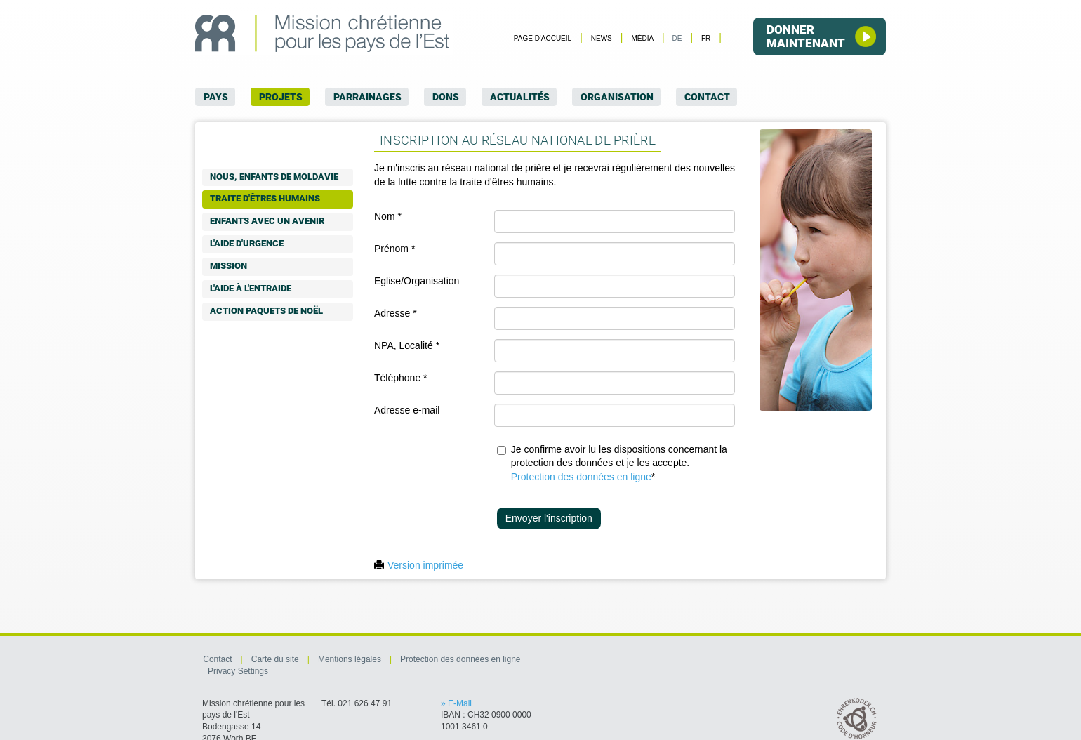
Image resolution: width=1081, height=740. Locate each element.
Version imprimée (418, 565)
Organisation (617, 97)
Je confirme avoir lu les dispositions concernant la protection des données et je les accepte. (619, 463)
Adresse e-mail (406, 410)
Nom (388, 216)
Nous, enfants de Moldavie (274, 176)
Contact (707, 97)
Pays (216, 97)
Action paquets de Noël (266, 310)
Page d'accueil (542, 38)
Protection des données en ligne (581, 476)
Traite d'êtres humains (265, 198)
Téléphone (400, 377)
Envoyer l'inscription (548, 518)
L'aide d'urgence (247, 243)
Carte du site (274, 659)
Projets (281, 97)
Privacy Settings (238, 671)
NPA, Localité (406, 345)
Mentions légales (348, 659)
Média (641, 38)
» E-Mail (456, 703)
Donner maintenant (821, 36)
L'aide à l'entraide (250, 288)
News (600, 38)
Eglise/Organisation (416, 280)
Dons (445, 97)
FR (705, 38)
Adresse (395, 313)
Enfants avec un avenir (267, 221)
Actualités (520, 97)
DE (677, 38)
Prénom (394, 248)
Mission (228, 265)
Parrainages (367, 97)
